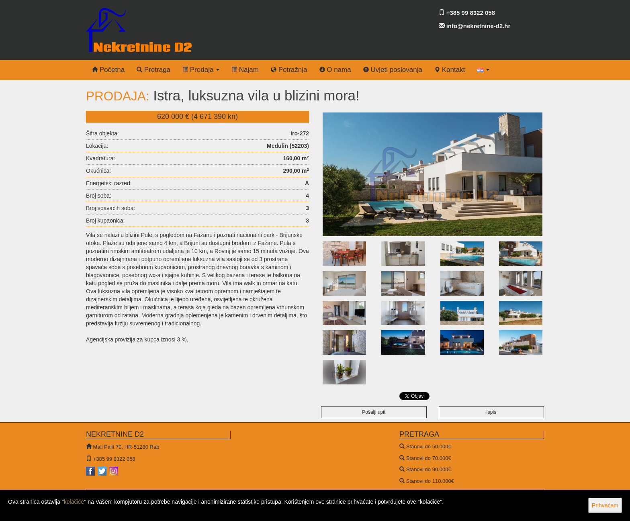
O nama (335, 70)
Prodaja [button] (200, 70)
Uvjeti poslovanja (392, 70)
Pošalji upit (373, 412)
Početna (108, 70)
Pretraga (153, 70)
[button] (483, 70)
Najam (245, 70)
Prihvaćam (605, 505)
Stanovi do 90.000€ (428, 469)
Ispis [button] (491, 412)
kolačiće (74, 502)
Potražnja (289, 70)
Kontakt (449, 70)
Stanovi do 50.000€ (428, 446)
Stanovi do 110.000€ (430, 481)
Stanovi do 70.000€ (428, 458)
